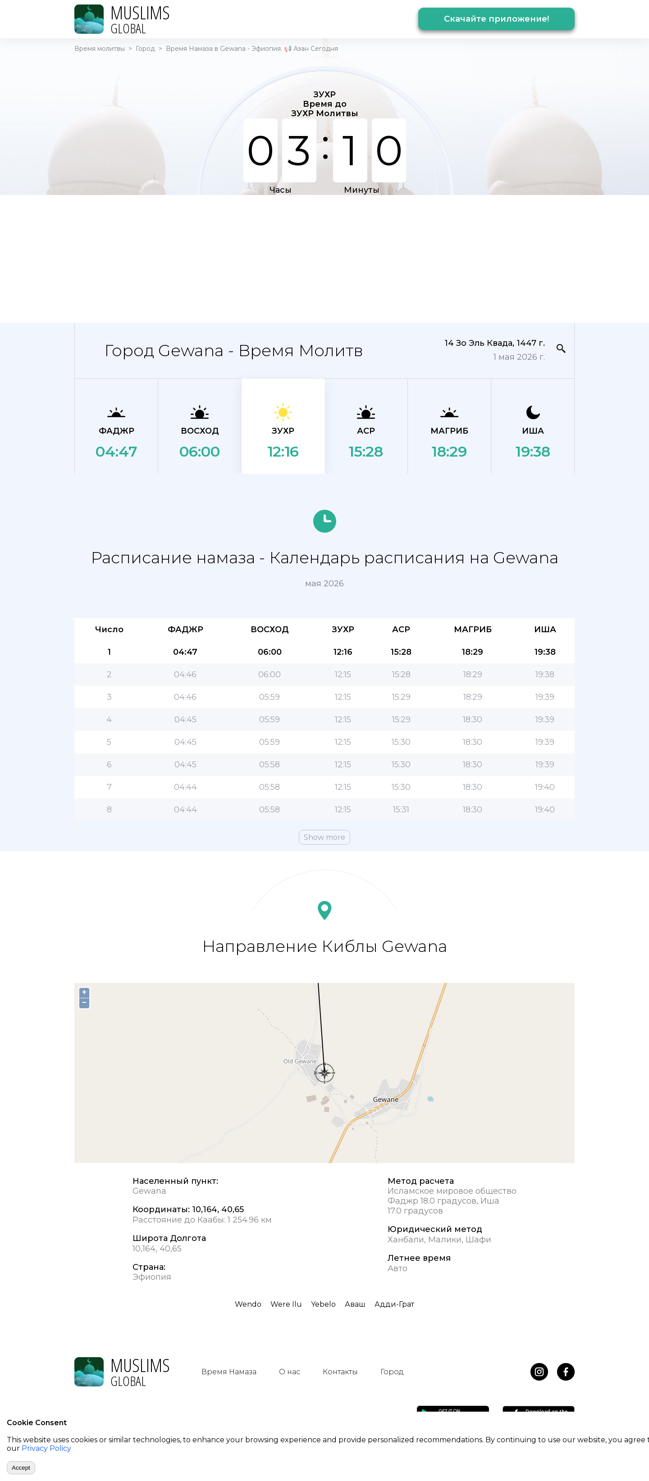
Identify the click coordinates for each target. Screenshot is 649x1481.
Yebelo (323, 1304)
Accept (21, 1467)
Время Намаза (228, 1372)
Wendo (248, 1304)
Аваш (355, 1304)
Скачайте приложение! (496, 19)
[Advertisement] (324, 258)
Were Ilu (286, 1304)
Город (145, 49)
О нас (289, 1372)
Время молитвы (99, 49)
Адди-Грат (394, 1304)
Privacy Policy (46, 1448)
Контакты (340, 1372)
